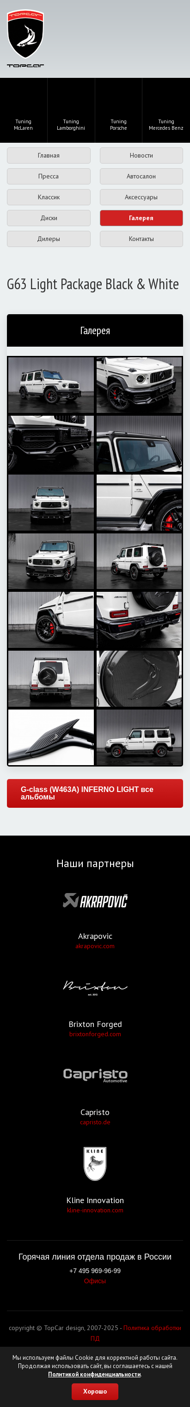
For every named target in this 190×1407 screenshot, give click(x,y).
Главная (49, 155)
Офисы (95, 1281)
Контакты (141, 238)
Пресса (48, 176)
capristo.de (95, 1122)
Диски (48, 218)
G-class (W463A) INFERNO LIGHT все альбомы (87, 793)
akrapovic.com (95, 946)
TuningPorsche (118, 109)
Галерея (141, 218)
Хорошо (95, 1391)
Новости (141, 155)
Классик (49, 197)
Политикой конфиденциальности (94, 1374)
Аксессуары (141, 197)
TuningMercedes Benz (166, 109)
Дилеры (48, 238)
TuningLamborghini (71, 109)
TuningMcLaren (23, 109)
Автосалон (141, 176)
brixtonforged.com (95, 1034)
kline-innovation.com (95, 1210)
